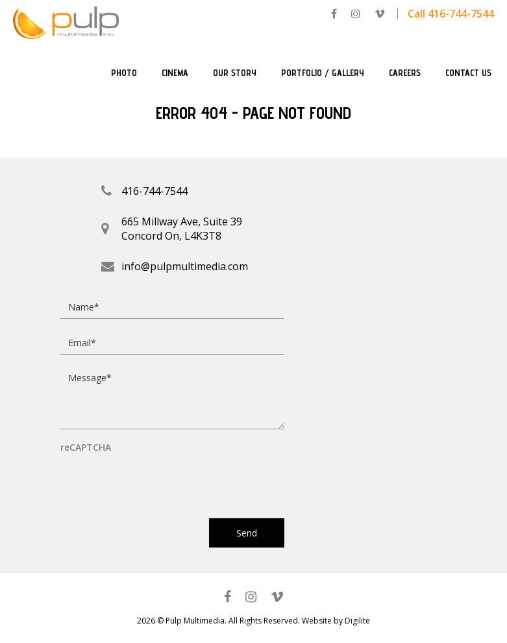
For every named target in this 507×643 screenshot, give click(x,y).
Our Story (234, 73)
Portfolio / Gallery (322, 73)
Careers (405, 73)
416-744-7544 (154, 191)
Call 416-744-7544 (451, 13)
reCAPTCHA (85, 447)
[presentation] (159, 480)
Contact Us (468, 73)
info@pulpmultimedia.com (184, 266)
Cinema (175, 73)
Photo (124, 73)
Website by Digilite (336, 620)
